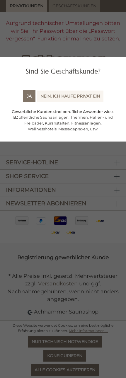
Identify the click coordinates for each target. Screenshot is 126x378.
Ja (29, 96)
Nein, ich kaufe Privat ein (70, 96)
